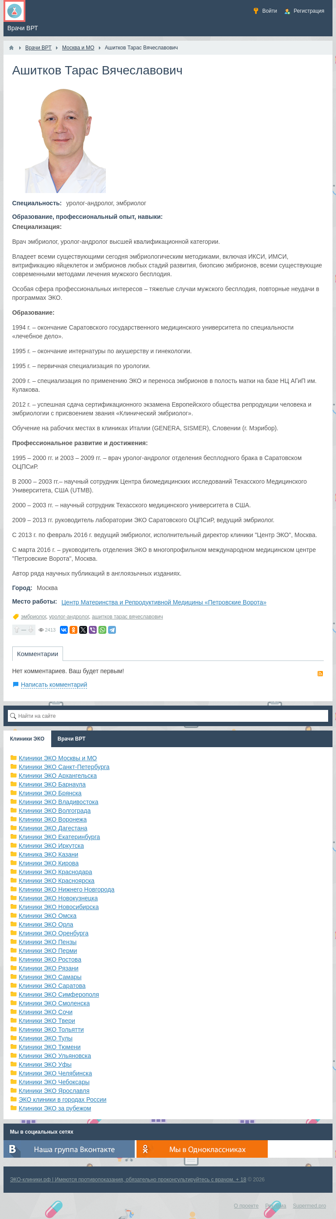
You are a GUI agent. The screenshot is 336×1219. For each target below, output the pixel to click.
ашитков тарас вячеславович (127, 617)
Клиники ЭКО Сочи (46, 1011)
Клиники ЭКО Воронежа (53, 819)
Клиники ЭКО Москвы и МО (58, 758)
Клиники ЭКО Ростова (50, 959)
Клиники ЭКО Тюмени (50, 1046)
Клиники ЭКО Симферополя (59, 994)
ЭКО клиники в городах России (63, 1099)
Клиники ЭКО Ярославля (54, 1090)
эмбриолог (33, 617)
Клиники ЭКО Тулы (46, 1038)
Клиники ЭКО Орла (46, 924)
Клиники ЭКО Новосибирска (59, 906)
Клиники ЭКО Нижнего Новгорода (67, 889)
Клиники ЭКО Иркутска (51, 845)
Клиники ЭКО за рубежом (55, 1108)
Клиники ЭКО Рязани (49, 968)
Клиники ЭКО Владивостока (58, 801)
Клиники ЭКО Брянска (50, 793)
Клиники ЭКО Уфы (45, 1064)
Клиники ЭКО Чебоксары (54, 1082)
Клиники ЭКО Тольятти (51, 1029)
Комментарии (37, 653)
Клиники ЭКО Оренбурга (54, 933)
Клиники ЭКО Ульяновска (55, 1055)
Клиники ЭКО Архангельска (58, 775)
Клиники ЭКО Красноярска (56, 880)
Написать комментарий (54, 684)
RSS (320, 673)
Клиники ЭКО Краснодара (55, 871)
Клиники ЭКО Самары (50, 976)
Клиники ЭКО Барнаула (52, 784)
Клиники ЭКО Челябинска (55, 1073)
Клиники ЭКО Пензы (48, 941)
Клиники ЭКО (27, 739)
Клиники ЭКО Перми (48, 950)
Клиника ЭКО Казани (48, 854)
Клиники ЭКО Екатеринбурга (59, 836)
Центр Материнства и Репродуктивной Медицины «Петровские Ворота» (164, 602)
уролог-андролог (69, 617)
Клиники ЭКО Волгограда (55, 810)
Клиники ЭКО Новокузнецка (58, 898)
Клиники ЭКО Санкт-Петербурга (64, 766)
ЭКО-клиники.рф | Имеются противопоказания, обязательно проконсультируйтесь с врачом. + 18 (128, 1180)
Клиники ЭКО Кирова (49, 863)
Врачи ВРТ (72, 739)
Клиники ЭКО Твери (47, 1020)
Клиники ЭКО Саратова (52, 985)
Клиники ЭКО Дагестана (53, 828)
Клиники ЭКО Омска (48, 915)
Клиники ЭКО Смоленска (54, 1003)
